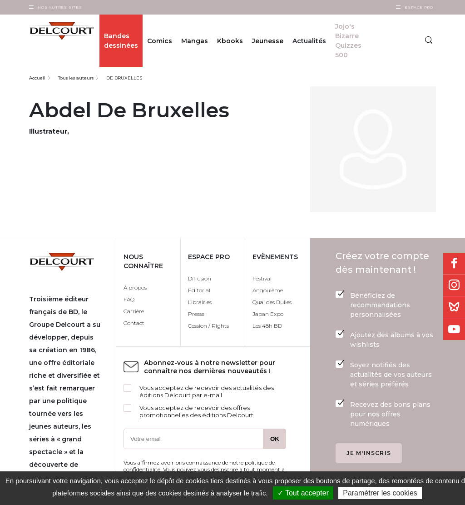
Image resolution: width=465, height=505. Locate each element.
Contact (134, 323)
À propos (135, 287)
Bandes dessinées (121, 41)
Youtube (454, 329)
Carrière (134, 311)
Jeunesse (267, 41)
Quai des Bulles (272, 302)
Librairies (200, 302)
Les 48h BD (267, 325)
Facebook (454, 264)
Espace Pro (419, 7)
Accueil (37, 78)
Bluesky (454, 307)
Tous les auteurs (76, 78)
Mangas (194, 41)
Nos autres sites (60, 7)
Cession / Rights (208, 325)
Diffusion (199, 278)
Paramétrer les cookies (380, 493)
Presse (196, 313)
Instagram (454, 285)
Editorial (199, 290)
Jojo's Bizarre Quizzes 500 (348, 40)
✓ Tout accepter (303, 493)
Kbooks (230, 41)
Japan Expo (267, 313)
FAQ (129, 299)
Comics (159, 41)
